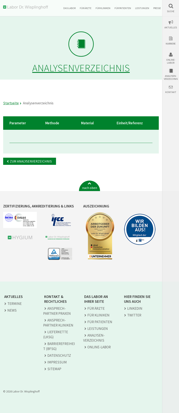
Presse (157, 8)
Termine (14, 303)
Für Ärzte (85, 8)
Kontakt (170, 92)
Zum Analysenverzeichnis (31, 161)
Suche (170, 11)
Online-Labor (170, 61)
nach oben (89, 188)
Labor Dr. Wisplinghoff (26, 7)
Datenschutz (59, 355)
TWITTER (134, 315)
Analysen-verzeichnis (171, 77)
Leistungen (142, 8)
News (12, 310)
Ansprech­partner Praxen (57, 311)
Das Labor (69, 8)
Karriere (171, 43)
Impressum (57, 362)
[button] (170, 8)
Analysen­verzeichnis (94, 338)
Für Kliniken (103, 8)
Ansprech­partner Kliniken (58, 323)
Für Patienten (123, 8)
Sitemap (54, 369)
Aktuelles (170, 27)
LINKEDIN (134, 308)
